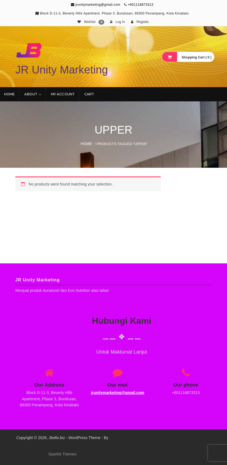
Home (9, 94)
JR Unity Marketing (61, 70)
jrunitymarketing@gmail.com (95, 5)
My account (63, 94)
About (30, 94)
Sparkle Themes (62, 454)
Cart (89, 94)
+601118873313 (140, 5)
